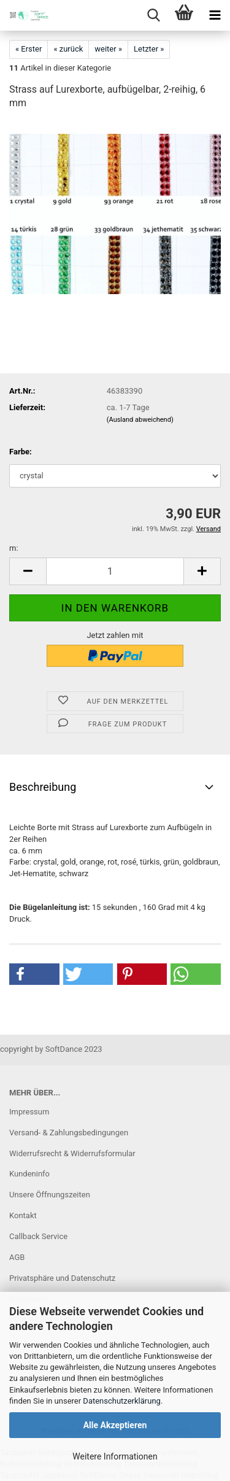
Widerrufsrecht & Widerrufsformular (72, 1153)
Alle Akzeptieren (115, 1425)
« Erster (28, 48)
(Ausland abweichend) (140, 420)
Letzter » (149, 48)
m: (13, 548)
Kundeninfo (29, 1173)
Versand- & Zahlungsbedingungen (68, 1132)
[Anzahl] (115, 571)
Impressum (29, 1111)
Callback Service (38, 1236)
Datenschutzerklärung (122, 1400)
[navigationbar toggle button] (214, 15)
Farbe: (20, 451)
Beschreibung (42, 786)
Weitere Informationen (114, 1456)
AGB (17, 1257)
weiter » (108, 48)
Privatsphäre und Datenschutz (62, 1278)
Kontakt (23, 1215)
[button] (27, 571)
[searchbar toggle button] (153, 15)
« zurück (68, 48)
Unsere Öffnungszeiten (49, 1194)
